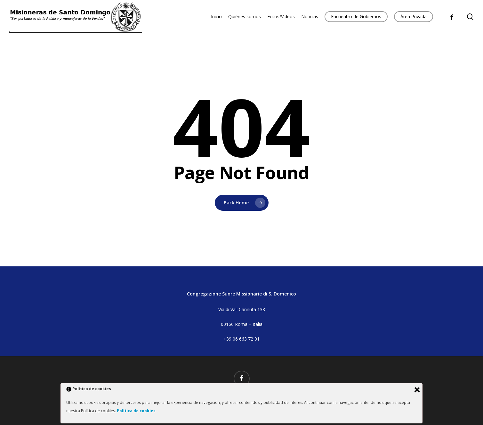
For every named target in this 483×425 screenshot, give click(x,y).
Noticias (309, 16)
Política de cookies (137, 410)
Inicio (216, 16)
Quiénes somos (244, 16)
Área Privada (413, 16)
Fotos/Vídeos (281, 16)
